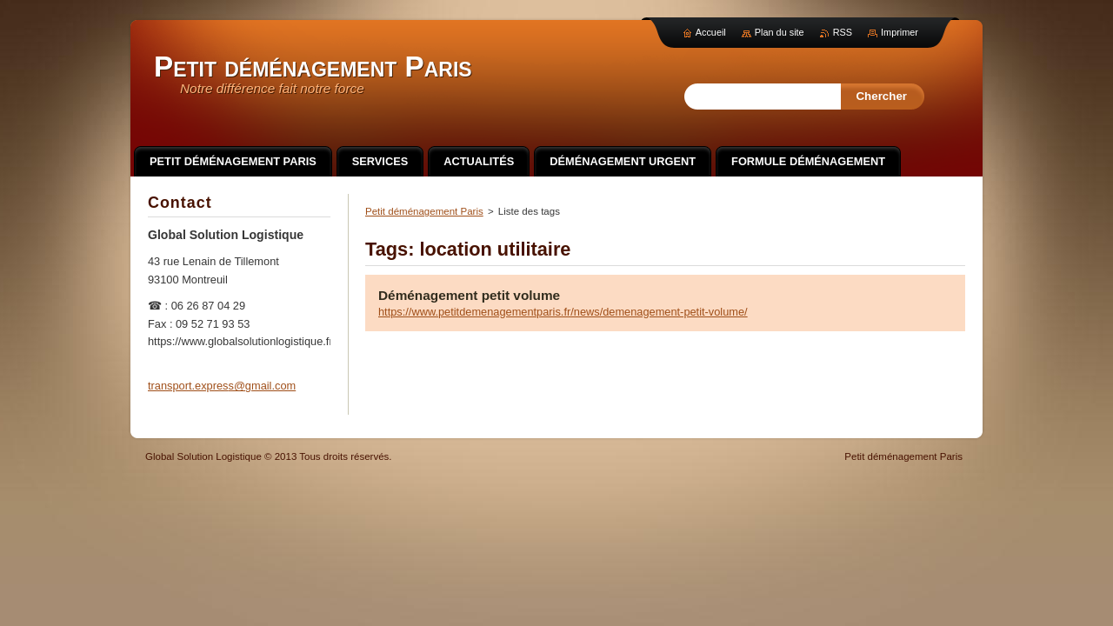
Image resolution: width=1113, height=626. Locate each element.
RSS (842, 32)
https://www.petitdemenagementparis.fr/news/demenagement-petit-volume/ (563, 311)
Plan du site (779, 32)
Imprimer (899, 32)
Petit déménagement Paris (424, 211)
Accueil (711, 32)
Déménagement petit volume (469, 295)
